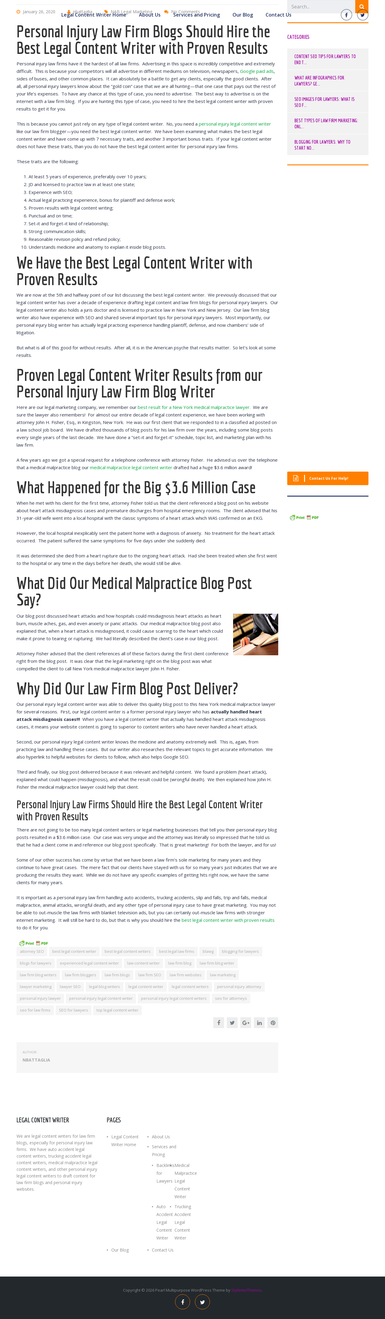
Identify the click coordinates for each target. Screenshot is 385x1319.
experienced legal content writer (89, 963)
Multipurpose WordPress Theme (195, 1290)
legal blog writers (104, 986)
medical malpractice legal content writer (131, 467)
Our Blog (243, 14)
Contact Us (278, 14)
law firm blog (179, 963)
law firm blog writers (38, 975)
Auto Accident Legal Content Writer (164, 1222)
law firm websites (186, 975)
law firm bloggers (80, 975)
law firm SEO (149, 975)
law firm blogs (117, 975)
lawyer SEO (70, 986)
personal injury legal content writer (235, 124)
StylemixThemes (246, 1290)
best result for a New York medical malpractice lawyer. (194, 407)
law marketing (223, 975)
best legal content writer (74, 951)
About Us (150, 14)
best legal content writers (128, 951)
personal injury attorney (239, 986)
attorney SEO (32, 951)
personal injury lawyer (40, 998)
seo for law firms (35, 1010)
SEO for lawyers (73, 1010)
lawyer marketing (35, 986)
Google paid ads (257, 71)
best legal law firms (176, 951)
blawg (208, 951)
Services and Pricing (196, 14)
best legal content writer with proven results (228, 920)
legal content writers (190, 986)
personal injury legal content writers (174, 998)
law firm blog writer (217, 963)
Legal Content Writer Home (93, 14)
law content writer (143, 963)
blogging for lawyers (240, 951)
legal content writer (145, 986)
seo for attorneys (231, 998)
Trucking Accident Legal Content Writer (182, 1222)
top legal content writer (117, 1010)
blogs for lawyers (35, 963)
